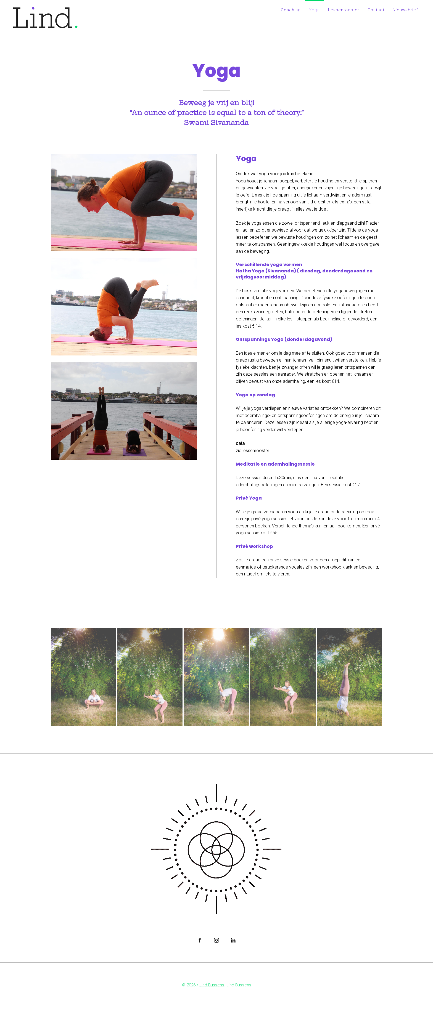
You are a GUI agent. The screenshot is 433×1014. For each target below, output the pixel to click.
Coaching (291, 9)
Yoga (314, 9)
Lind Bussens (211, 985)
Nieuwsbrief (405, 9)
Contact (376, 9)
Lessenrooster (343, 9)
